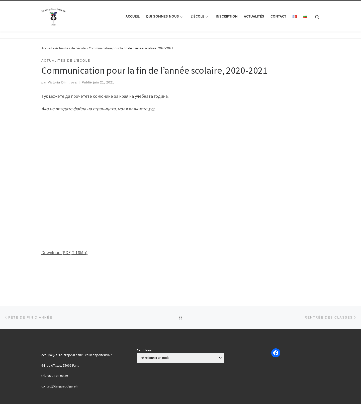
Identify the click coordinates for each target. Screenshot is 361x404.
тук (151, 109)
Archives (144, 350)
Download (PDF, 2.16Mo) (64, 252)
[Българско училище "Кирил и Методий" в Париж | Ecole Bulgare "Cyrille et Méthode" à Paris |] (53, 15)
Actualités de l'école (70, 48)
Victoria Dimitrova (62, 82)
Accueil (46, 48)
